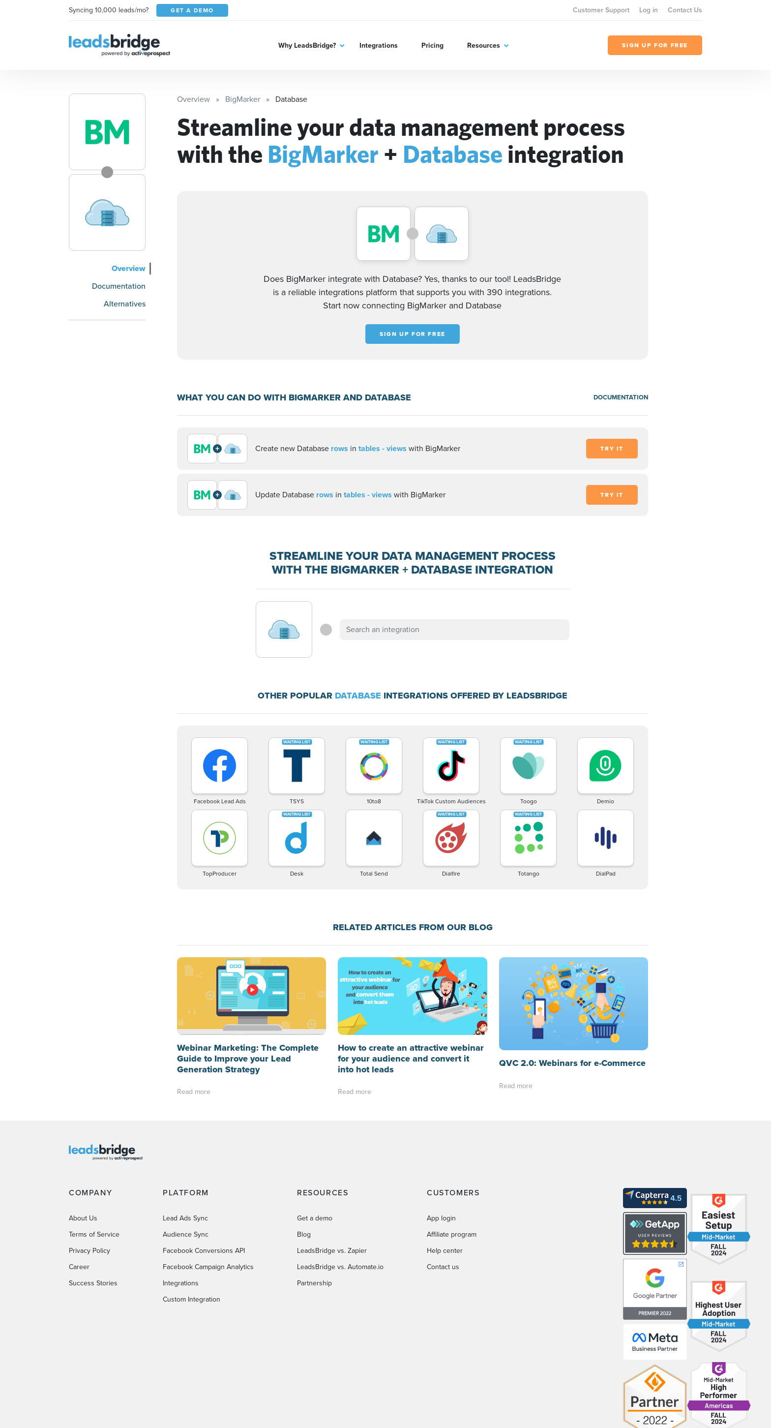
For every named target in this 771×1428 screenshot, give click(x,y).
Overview (129, 268)
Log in (648, 10)
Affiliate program (451, 1157)
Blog (304, 1157)
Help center (445, 1173)
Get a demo (314, 1140)
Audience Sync (185, 1157)
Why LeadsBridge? (307, 45)
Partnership (314, 1205)
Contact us (443, 1189)
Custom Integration (191, 1221)
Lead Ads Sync (185, 1140)
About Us (83, 1140)
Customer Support (601, 10)
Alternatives (125, 303)
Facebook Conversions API (204, 1173)
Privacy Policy (89, 1173)
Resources (483, 45)
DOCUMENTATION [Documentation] (620, 397)
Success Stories (93, 1205)
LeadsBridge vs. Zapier (332, 1173)
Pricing (432, 45)
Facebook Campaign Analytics (208, 1189)
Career (79, 1189)
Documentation (119, 286)
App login (441, 1140)
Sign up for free (412, 334)
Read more (193, 1014)
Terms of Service (94, 1157)
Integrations (378, 45)
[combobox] (455, 629)
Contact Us (685, 10)
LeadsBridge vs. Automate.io (340, 1189)
